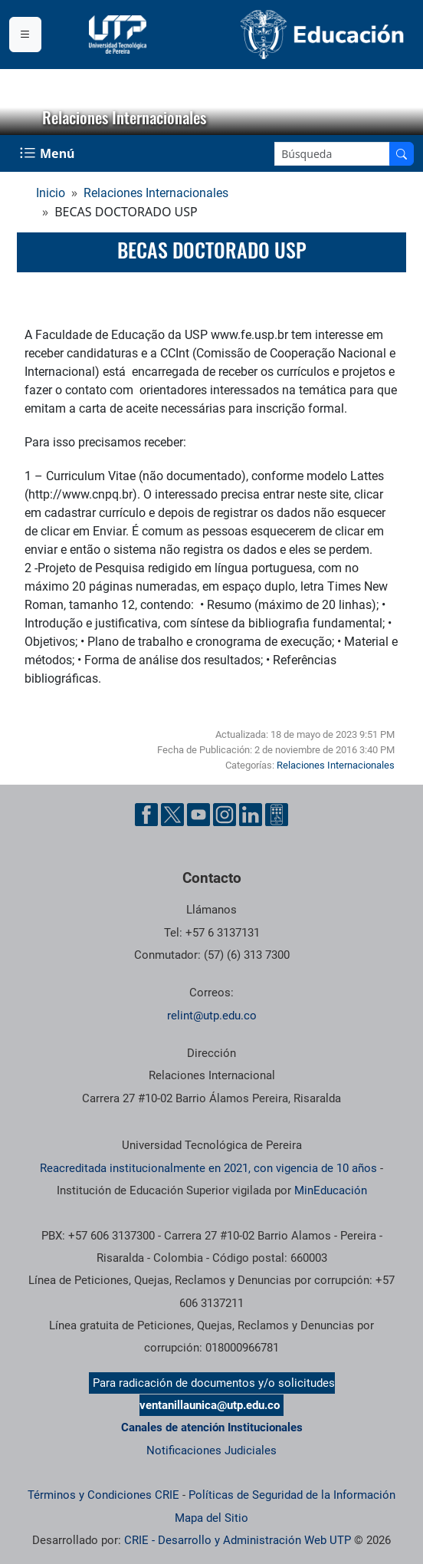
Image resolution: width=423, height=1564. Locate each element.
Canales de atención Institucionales (212, 1427)
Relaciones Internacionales (156, 193)
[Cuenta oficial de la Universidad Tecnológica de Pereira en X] (172, 814)
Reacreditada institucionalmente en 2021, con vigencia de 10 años (208, 1168)
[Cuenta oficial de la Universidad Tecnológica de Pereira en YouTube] (198, 814)
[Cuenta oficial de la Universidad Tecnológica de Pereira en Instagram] (224, 814)
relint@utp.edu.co (212, 1015)
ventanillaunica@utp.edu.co (209, 1405)
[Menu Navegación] (48, 153)
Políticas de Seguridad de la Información (292, 1495)
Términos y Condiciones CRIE (103, 1495)
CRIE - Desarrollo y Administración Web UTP (237, 1540)
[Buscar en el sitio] (401, 154)
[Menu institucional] (25, 34)
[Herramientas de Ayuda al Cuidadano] (276, 814)
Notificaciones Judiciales (211, 1450)
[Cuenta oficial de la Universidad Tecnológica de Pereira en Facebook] (146, 814)
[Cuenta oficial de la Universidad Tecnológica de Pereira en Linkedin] (250, 814)
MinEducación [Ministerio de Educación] (330, 1190)
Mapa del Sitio (211, 1518)
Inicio (50, 193)
